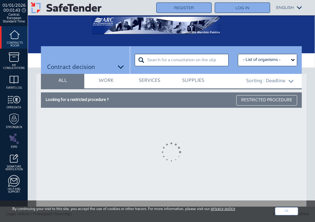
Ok (286, 211)
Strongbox (14, 120)
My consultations (14, 60)
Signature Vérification (14, 161)
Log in (242, 7)
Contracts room (15, 37)
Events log (14, 81)
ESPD (14, 140)
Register (184, 7)
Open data (13, 100)
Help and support (14, 183)
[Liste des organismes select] (267, 60)
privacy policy (223, 209)
